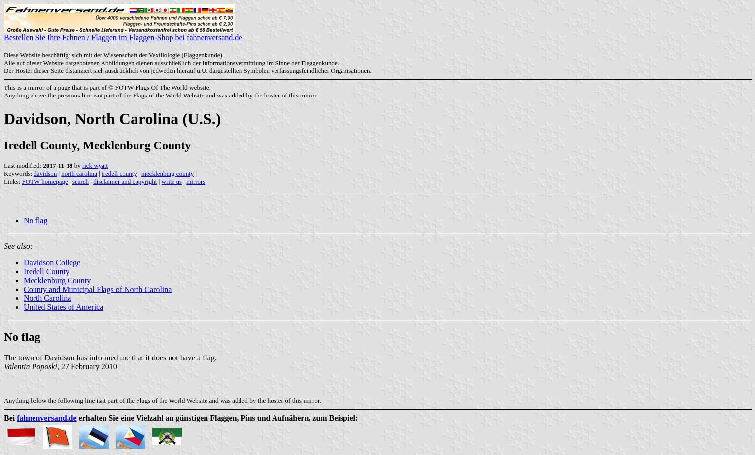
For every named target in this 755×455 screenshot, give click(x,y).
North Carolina (47, 298)
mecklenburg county (167, 173)
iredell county (119, 173)
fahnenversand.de (46, 418)
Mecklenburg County (57, 280)
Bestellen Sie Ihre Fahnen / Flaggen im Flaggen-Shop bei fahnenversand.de (123, 34)
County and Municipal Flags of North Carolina (98, 289)
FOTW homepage (45, 181)
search (80, 181)
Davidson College (52, 263)
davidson (45, 173)
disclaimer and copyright (125, 181)
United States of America (63, 307)
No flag (35, 220)
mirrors (195, 181)
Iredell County (46, 271)
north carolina (79, 173)
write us (172, 181)
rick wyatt (95, 165)
